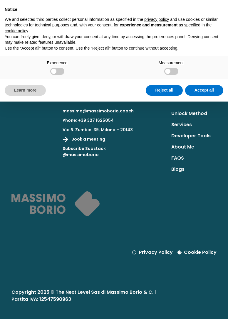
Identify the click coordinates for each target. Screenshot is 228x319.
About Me (182, 147)
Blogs (178, 169)
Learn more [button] (25, 90)
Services (181, 124)
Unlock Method (189, 113)
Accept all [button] (204, 90)
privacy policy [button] (156, 19)
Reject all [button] (164, 90)
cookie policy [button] (16, 30)
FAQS (177, 158)
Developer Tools (191, 135)
